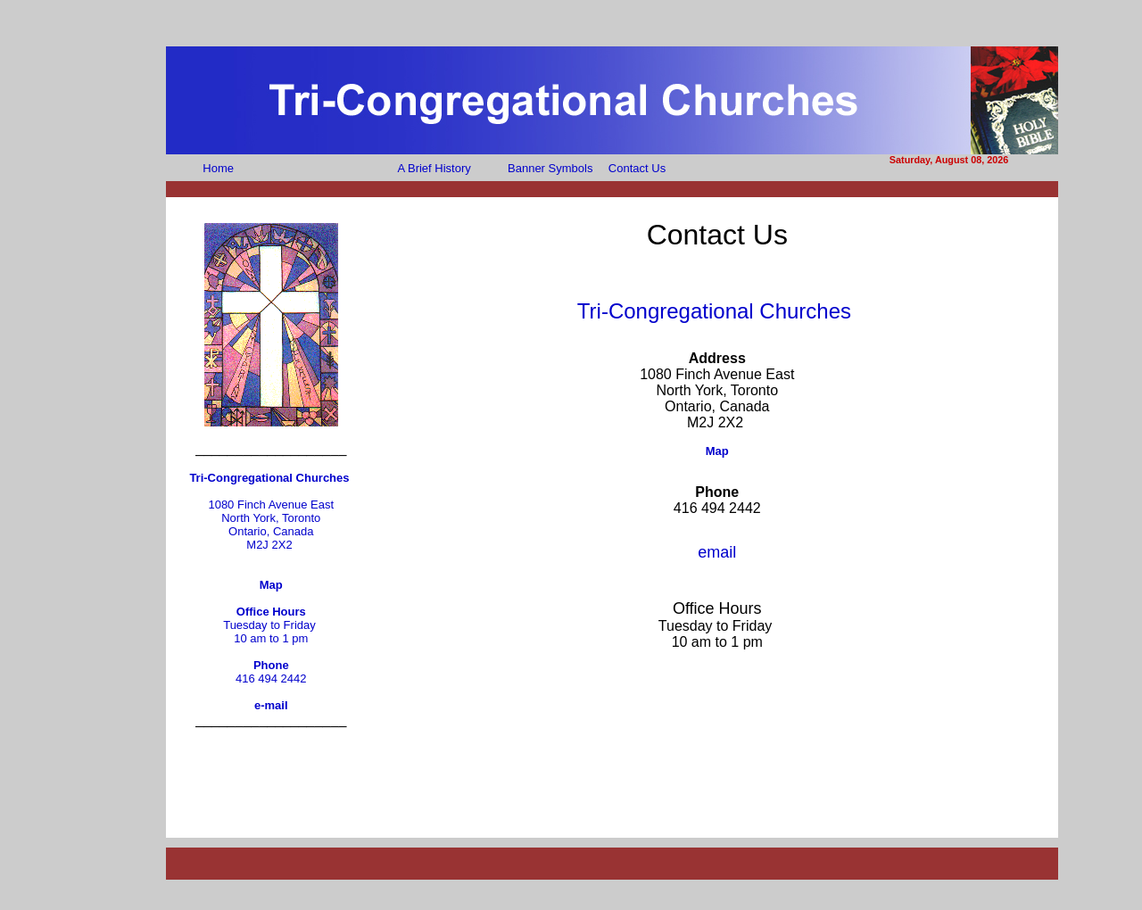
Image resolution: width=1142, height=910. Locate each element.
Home (218, 168)
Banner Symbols (550, 168)
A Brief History (433, 168)
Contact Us (637, 168)
